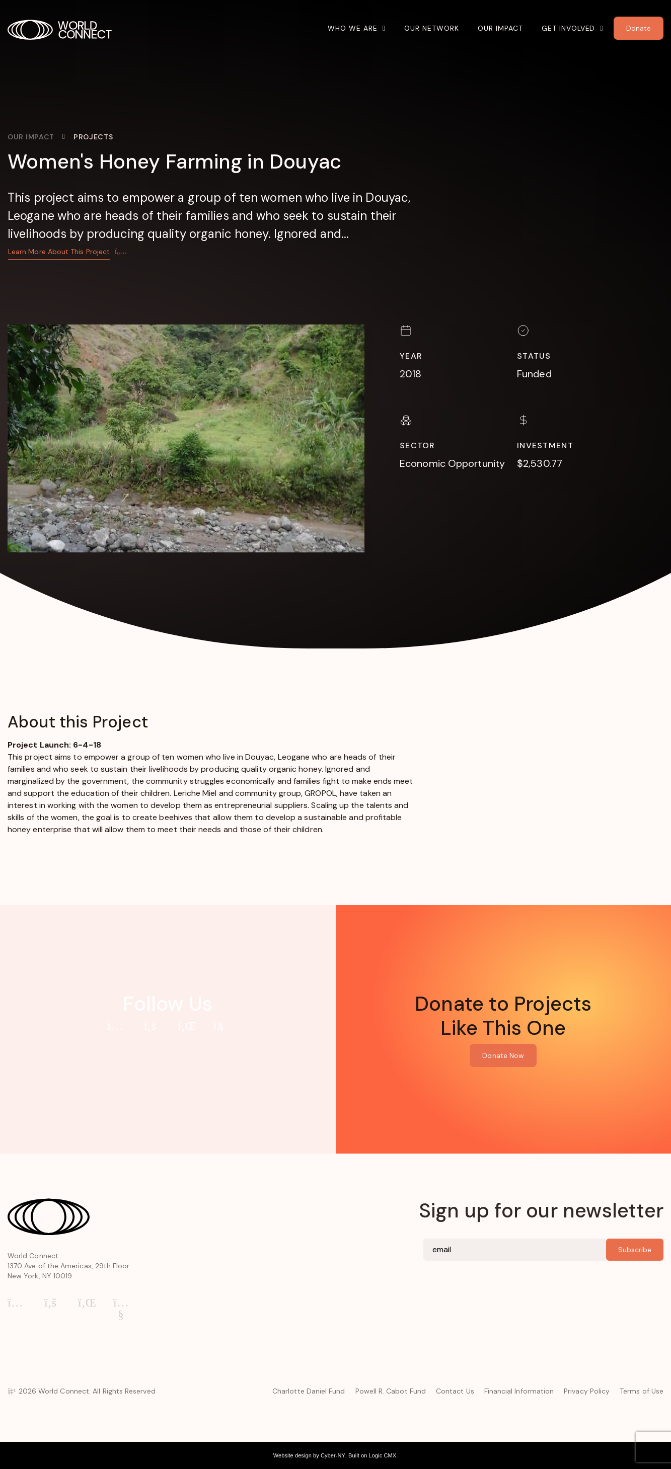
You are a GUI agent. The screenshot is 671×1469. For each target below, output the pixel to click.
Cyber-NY (333, 1455)
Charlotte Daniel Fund (308, 1391)
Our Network (431, 28)
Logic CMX (383, 1455)
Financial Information (519, 1391)
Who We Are (353, 28)
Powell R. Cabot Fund (390, 1391)
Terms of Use (641, 1391)
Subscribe (634, 1249)
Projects (93, 136)
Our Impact (500, 28)
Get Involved (568, 28)
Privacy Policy (587, 1391)
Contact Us (455, 1391)
